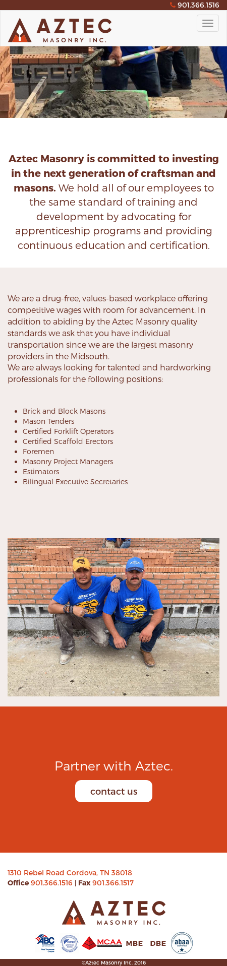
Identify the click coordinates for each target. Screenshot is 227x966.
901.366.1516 (53, 882)
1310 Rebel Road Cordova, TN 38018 (70, 872)
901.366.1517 (113, 882)
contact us (113, 791)
